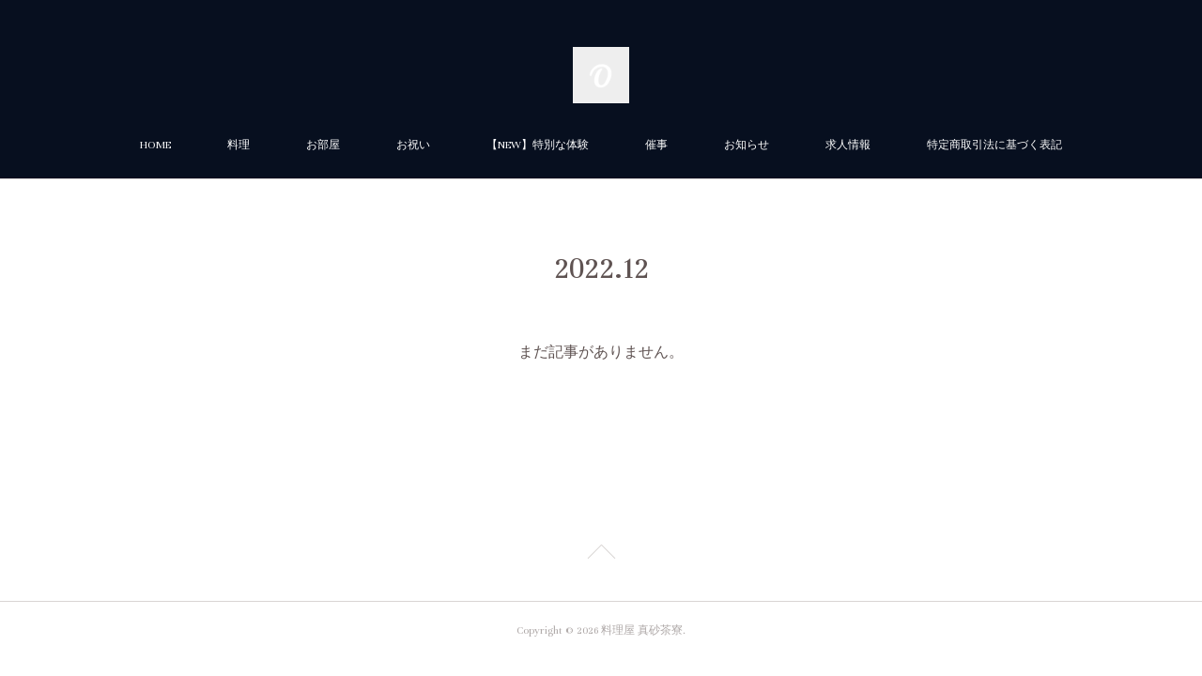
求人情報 (848, 145)
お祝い (413, 145)
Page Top (601, 555)
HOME (155, 145)
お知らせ (746, 145)
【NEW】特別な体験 (537, 145)
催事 (656, 145)
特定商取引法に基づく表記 (994, 145)
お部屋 (323, 145)
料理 (238, 145)
